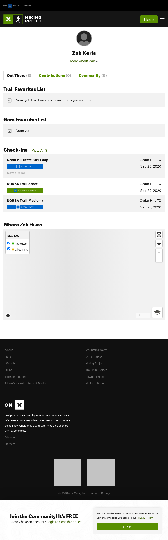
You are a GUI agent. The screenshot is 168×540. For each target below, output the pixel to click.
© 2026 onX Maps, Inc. (72, 493)
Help (8, 357)
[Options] (157, 312)
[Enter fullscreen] (159, 234)
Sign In (148, 19)
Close (127, 527)
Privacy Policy (145, 517)
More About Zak (84, 61)
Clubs (8, 370)
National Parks (95, 383)
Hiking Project (94, 363)
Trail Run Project (96, 370)
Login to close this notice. (64, 522)
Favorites (17, 243)
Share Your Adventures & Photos (26, 383)
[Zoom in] (159, 252)
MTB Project (93, 357)
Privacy (105, 493)
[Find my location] (159, 243)
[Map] (84, 274)
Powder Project (95, 377)
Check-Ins (17, 249)
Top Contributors (15, 377)
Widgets (10, 363)
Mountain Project (96, 350)
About (9, 350)
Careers (10, 444)
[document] (127, 520)
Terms (93, 493)
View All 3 (39, 150)
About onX (11, 437)
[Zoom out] (159, 259)
